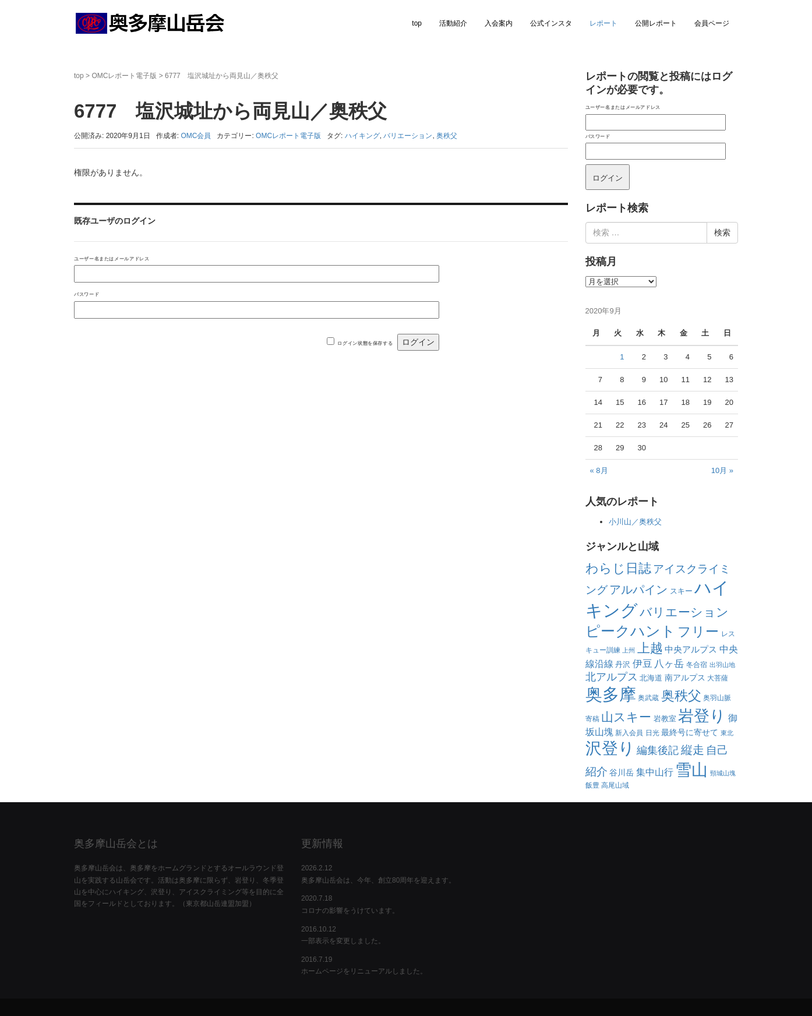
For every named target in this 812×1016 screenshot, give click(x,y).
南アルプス (685, 677)
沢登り (610, 748)
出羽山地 (722, 664)
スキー (681, 591)
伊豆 (642, 663)
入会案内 (499, 23)
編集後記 (658, 750)
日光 (652, 733)
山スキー (626, 717)
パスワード (86, 294)
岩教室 (665, 718)
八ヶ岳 (669, 663)
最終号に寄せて (689, 732)
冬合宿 (696, 665)
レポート (603, 23)
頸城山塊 (723, 773)
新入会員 (629, 733)
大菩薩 (717, 678)
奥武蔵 (648, 698)
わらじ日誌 (618, 568)
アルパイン (638, 589)
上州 (628, 650)
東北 (727, 732)
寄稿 (592, 719)
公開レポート (656, 23)
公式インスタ (551, 23)
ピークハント (630, 631)
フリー (698, 631)
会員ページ (711, 23)
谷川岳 (621, 772)
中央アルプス (691, 649)
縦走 (692, 749)
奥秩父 (446, 136)
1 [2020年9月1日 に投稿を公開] (622, 356)
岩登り (702, 716)
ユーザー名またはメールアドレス (111, 259)
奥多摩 (610, 694)
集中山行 (654, 772)
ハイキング (362, 136)
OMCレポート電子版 (124, 76)
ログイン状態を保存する (365, 343)
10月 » (722, 470)
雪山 (691, 770)
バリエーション (407, 136)
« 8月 (599, 470)
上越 (650, 648)
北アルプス (611, 677)
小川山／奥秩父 (635, 521)
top (417, 23)
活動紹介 (453, 23)
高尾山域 (615, 785)
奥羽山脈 (717, 698)
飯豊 (592, 785)
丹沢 (622, 664)
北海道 (651, 677)
